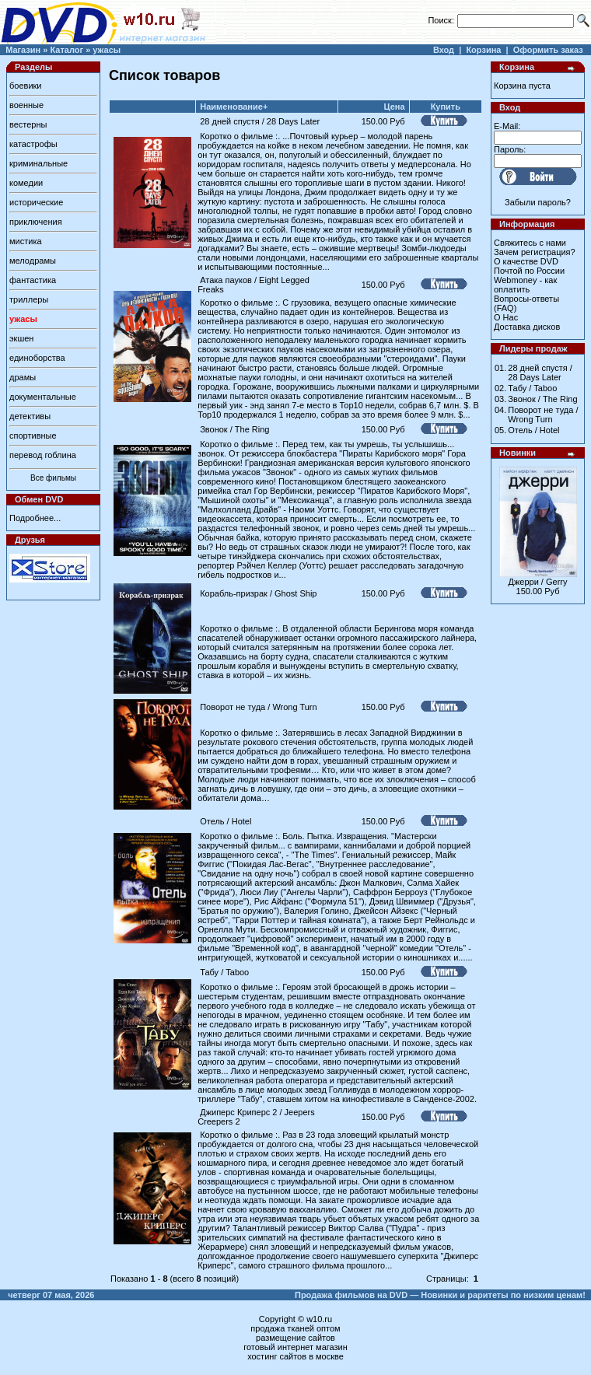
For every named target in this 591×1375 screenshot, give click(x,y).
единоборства (37, 357)
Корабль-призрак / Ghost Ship (258, 593)
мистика (25, 241)
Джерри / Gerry (538, 581)
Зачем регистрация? (534, 252)
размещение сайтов (295, 1337)
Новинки (517, 452)
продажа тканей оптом (295, 1328)
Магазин (22, 49)
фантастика (32, 280)
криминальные (38, 163)
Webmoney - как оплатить (525, 284)
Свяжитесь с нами (530, 242)
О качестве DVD (526, 261)
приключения (35, 221)
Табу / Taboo (224, 972)
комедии (26, 182)
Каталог (66, 49)
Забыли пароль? (538, 202)
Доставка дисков (527, 326)
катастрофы (33, 144)
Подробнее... (35, 518)
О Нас (506, 317)
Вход (443, 49)
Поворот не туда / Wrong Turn (258, 707)
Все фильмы (53, 478)
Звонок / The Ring (234, 429)
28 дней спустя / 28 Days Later (260, 121)
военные (26, 105)
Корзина (483, 49)
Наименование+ (234, 106)
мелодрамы (32, 260)
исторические (36, 202)
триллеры (28, 299)
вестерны (28, 124)
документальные (42, 396)
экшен (21, 338)
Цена (394, 106)
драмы (22, 377)
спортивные (33, 435)
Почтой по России (529, 270)
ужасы (107, 49)
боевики (25, 85)
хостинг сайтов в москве (295, 1356)
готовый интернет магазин (295, 1347)
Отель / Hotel (225, 821)
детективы (30, 416)
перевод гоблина (42, 455)
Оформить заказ (548, 49)
